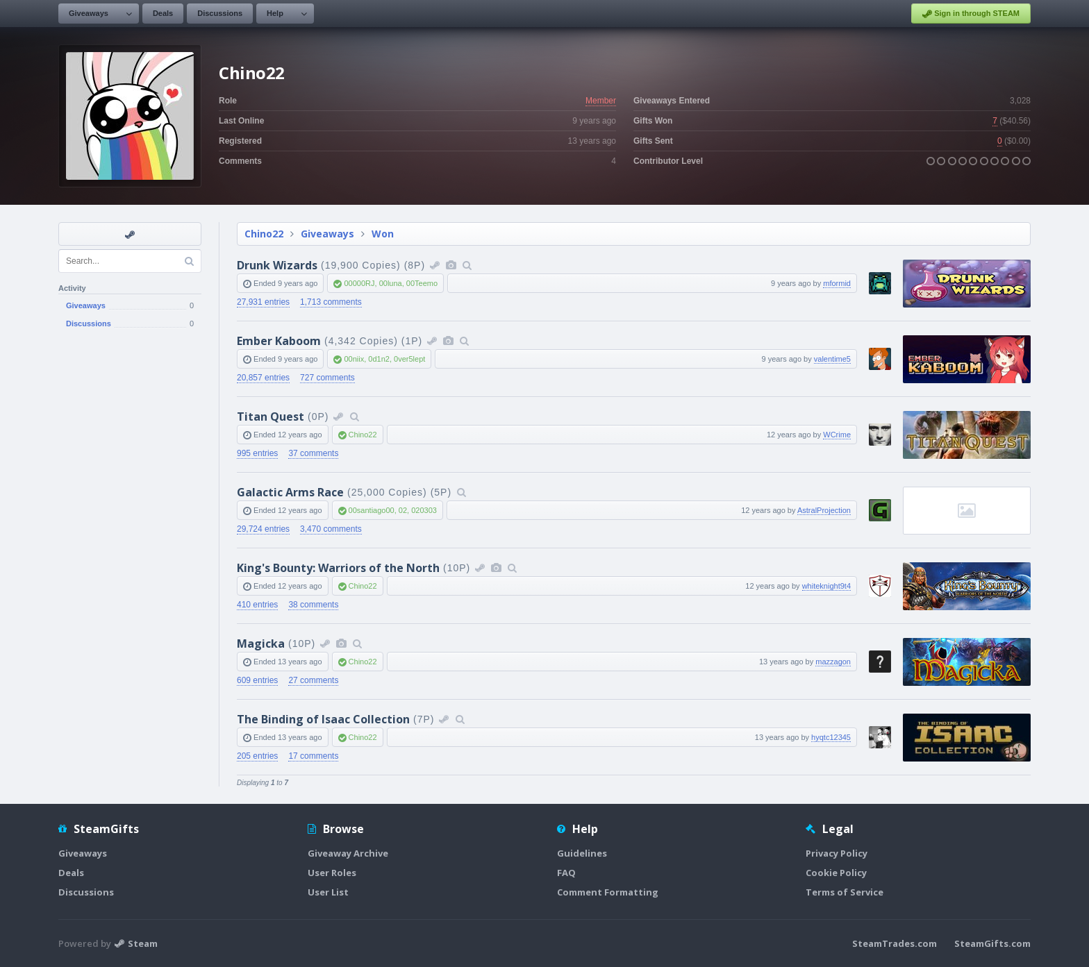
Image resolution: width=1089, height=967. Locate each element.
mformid (837, 283)
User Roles (332, 872)
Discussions (219, 13)
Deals (163, 13)
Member (600, 101)
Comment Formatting (607, 892)
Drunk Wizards (277, 265)
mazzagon (833, 661)
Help (275, 13)
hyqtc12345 (831, 737)
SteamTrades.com (894, 943)
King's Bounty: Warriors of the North (338, 567)
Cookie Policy (836, 872)
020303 (424, 510)
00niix (354, 359)
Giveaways (88, 13)
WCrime (837, 434)
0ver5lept (409, 359)
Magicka (261, 643)
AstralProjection (824, 510)
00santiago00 (371, 510)
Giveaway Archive (348, 853)
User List (328, 892)
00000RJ (359, 283)
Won (383, 233)
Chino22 (263, 233)
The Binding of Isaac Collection (323, 719)
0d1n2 (379, 359)
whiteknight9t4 (826, 586)
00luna (390, 283)
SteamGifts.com (992, 943)
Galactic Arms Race (290, 492)
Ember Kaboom (279, 340)
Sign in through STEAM (971, 14)
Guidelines (582, 853)
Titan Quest (270, 416)
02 (403, 510)
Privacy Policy (836, 853)
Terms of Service (844, 892)
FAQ (566, 872)
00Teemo (422, 283)
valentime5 (832, 359)
